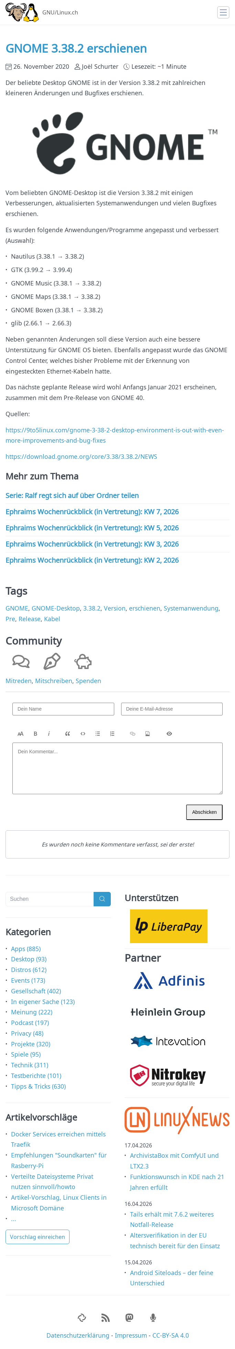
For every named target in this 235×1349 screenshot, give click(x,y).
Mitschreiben (53, 681)
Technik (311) (29, 1065)
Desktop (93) (28, 959)
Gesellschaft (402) (36, 991)
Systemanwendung (191, 608)
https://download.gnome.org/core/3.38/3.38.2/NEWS (81, 456)
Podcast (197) (30, 1022)
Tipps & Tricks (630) (38, 1086)
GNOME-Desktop (56, 608)
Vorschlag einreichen (37, 1237)
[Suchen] (50, 899)
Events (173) (28, 980)
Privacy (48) (27, 1033)
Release (30, 619)
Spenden (88, 681)
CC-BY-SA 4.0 (170, 1335)
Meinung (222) (31, 1012)
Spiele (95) (26, 1054)
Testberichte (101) (36, 1075)
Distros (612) (28, 969)
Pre (10, 619)
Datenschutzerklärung (77, 1335)
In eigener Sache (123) (43, 1001)
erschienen (144, 608)
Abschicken (204, 812)
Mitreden (19, 681)
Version (115, 608)
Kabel (52, 619)
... (13, 1219)
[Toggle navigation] (223, 12)
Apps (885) (26, 949)
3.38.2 (91, 608)
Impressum (131, 1335)
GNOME (17, 608)
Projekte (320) (30, 1044)
